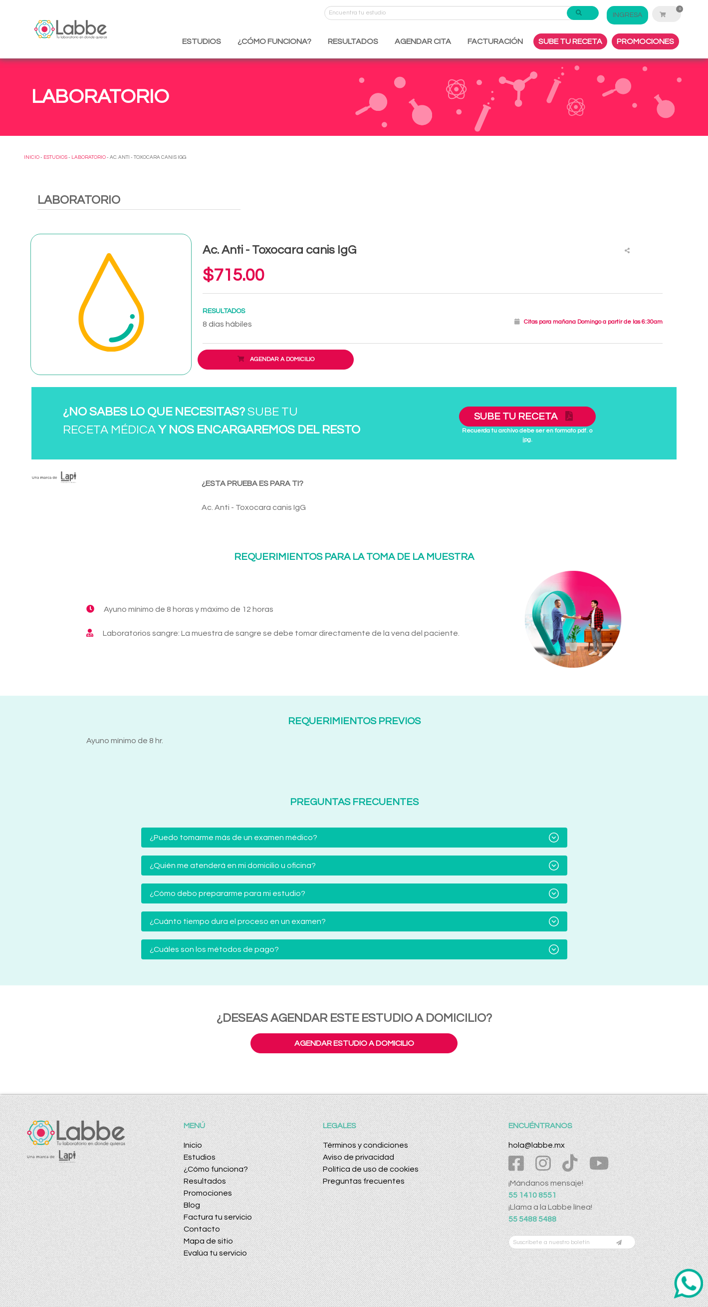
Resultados (205, 1181)
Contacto (202, 1229)
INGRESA (633, 14)
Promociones (208, 1193)
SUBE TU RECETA (570, 41)
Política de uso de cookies (371, 1169)
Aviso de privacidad (358, 1157)
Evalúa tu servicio (215, 1253)
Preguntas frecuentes (364, 1181)
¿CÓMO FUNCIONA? (274, 41)
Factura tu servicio (218, 1217)
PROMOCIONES (645, 41)
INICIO (31, 157)
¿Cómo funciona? (216, 1169)
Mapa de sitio (208, 1241)
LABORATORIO (88, 157)
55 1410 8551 (532, 1195)
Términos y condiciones (365, 1145)
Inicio (193, 1145)
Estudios (200, 1157)
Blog (192, 1205)
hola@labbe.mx (536, 1145)
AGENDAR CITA (423, 41)
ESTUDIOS (201, 41)
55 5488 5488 (532, 1219)
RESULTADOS (353, 41)
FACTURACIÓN (495, 41)
